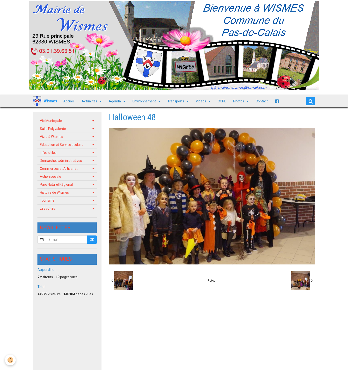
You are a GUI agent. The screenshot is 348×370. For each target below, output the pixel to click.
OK (92, 240)
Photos (239, 101)
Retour (212, 280)
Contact (262, 101)
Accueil (68, 101)
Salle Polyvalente (53, 129)
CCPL (222, 101)
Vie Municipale (51, 121)
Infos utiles (48, 153)
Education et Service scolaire (62, 145)
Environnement (144, 101)
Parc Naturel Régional (56, 184)
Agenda (115, 101)
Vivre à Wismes (51, 137)
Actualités (90, 101)
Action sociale (50, 176)
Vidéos (201, 101)
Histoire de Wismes (54, 192)
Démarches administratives (61, 161)
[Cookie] (10, 360)
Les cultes (47, 208)
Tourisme (47, 200)
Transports (176, 101)
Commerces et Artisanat (59, 169)
